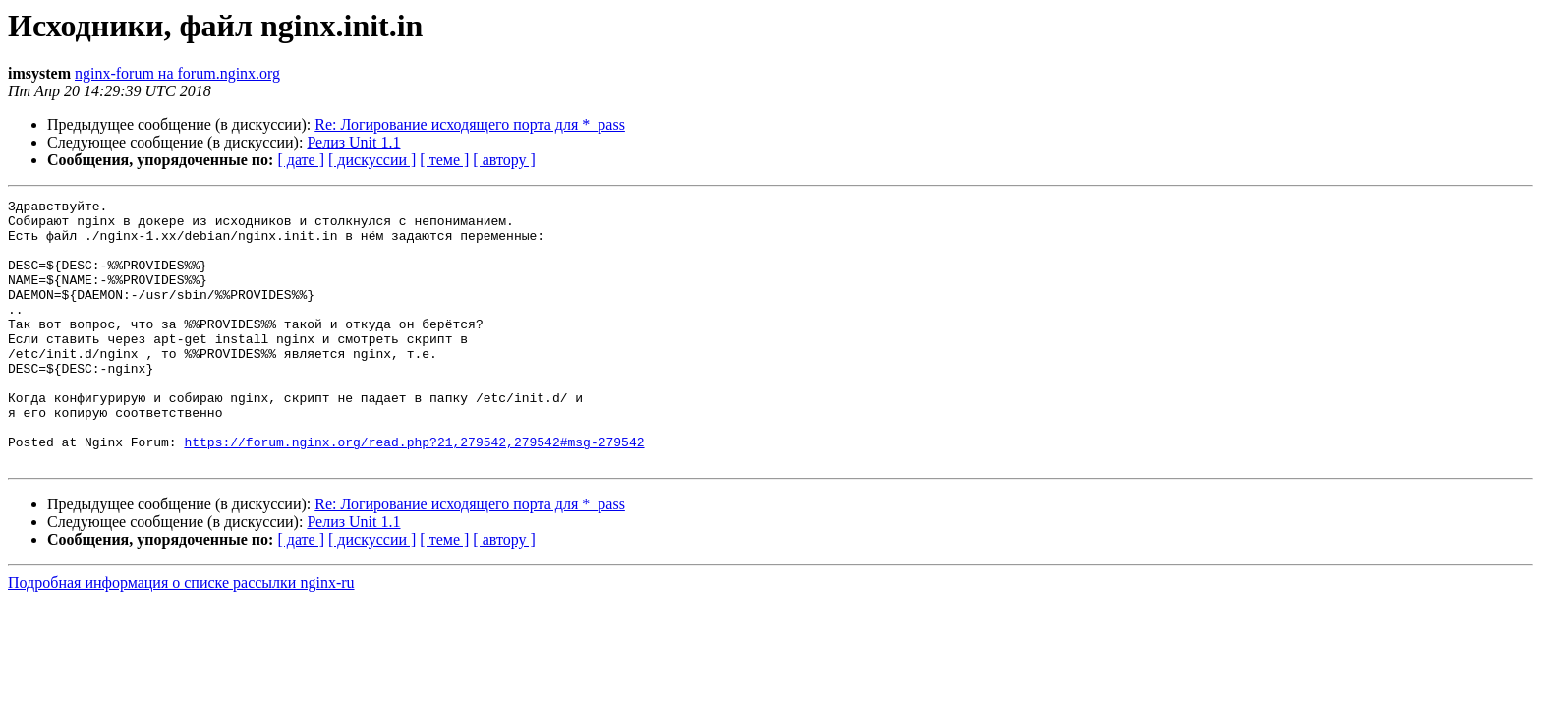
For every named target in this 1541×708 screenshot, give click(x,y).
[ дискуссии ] (372, 159)
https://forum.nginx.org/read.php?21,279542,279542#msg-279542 (414, 492)
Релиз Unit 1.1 (353, 142)
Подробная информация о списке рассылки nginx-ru (181, 635)
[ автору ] (504, 159)
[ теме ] (444, 159)
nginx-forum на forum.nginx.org (177, 73)
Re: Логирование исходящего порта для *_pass (469, 124)
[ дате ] (300, 159)
